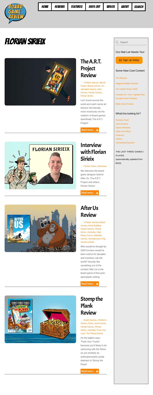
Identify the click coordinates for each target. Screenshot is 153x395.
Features (76, 7)
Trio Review (121, 78)
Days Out (94, 7)
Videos (111, 7)
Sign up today (129, 60)
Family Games (95, 92)
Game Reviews (123, 127)
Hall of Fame (122, 124)
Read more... (88, 130)
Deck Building (94, 229)
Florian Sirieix (87, 96)
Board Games (94, 86)
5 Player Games (91, 82)
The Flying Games (89, 340)
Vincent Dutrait (87, 245)
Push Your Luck (97, 336)
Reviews (60, 7)
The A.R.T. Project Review (91, 68)
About (125, 7)
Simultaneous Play (96, 242)
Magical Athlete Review (127, 83)
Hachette (91, 235)
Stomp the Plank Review (92, 309)
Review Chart (122, 120)
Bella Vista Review (125, 104)
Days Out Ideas (123, 131)
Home (45, 7)
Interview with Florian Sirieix (93, 152)
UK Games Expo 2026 (126, 89)
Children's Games (89, 327)
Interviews (85, 169)
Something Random (125, 143)
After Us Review (89, 215)
